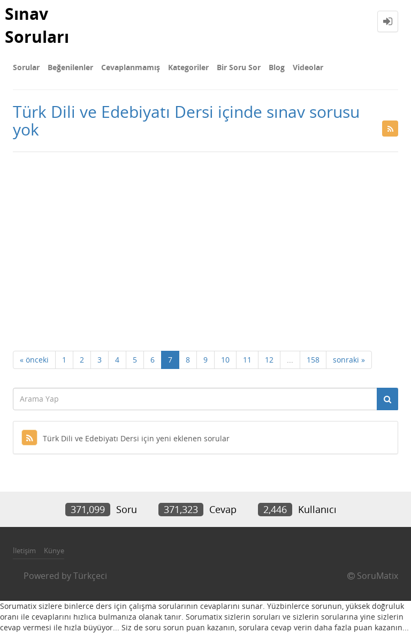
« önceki (34, 360)
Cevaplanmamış (130, 67)
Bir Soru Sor (239, 67)
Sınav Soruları (37, 25)
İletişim (24, 550)
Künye (54, 550)
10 (225, 360)
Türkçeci (90, 576)
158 (313, 360)
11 (247, 360)
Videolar (308, 67)
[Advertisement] (205, 238)
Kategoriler (188, 67)
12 (269, 360)
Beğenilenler (70, 67)
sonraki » (349, 360)
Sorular (26, 67)
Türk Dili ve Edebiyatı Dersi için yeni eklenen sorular (125, 438)
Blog (277, 67)
